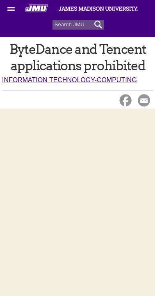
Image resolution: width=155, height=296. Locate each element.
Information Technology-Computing (69, 79)
